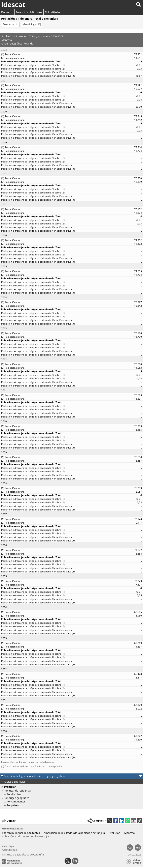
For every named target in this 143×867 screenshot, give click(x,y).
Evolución (114, 833)
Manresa (129, 833)
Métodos (36, 12)
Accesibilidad (9, 850)
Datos (5, 12)
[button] (139, 820)
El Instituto (52, 12)
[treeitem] (72, 794)
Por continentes (16, 801)
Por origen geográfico (16, 798)
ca (130, 847)
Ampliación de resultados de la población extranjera (74, 833)
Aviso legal (8, 846)
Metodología (30, 24)
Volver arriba (137, 861)
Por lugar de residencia (17, 790)
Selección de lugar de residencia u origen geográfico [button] (34, 776)
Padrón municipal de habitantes (21, 833)
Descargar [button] (9, 24)
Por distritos (14, 794)
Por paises (13, 805)
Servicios (22, 12)
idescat (13, 4)
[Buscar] (125, 4)
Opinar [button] (8, 821)
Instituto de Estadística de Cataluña (23, 854)
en (138, 847)
